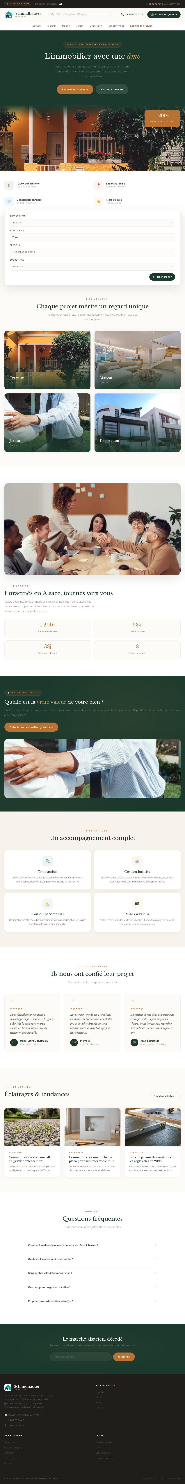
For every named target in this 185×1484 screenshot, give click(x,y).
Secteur (15, 245)
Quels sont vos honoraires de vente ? (50, 1259)
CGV (98, 1447)
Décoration (96, 25)
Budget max (17, 260)
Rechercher (162, 276)
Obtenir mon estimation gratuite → (31, 727)
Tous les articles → (165, 1096)
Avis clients (9, 1458)
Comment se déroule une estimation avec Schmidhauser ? (63, 1245)
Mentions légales (104, 1442)
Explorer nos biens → (75, 89)
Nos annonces (116, 25)
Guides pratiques (13, 1447)
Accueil (36, 25)
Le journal (9, 1442)
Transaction (18, 216)
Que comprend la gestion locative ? (49, 1287)
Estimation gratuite (164, 14)
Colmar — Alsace (14, 1425)
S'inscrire (124, 1356)
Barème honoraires (105, 1458)
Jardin (79, 25)
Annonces (9, 1452)
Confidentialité (103, 1452)
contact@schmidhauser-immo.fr (23, 1415)
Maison (66, 25)
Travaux (51, 25)
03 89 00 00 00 (156, 3)
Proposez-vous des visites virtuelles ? (50, 1301)
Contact (8, 1463)
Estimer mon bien (112, 89)
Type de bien (17, 230)
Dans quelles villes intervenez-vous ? (50, 1273)
